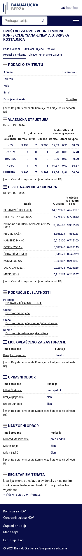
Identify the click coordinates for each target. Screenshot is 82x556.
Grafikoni (28, 49)
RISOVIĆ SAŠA (12, 233)
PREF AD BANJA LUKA (17, 216)
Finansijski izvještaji (51, 54)
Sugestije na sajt (14, 526)
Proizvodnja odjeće (17, 313)
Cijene (40, 49)
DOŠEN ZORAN (13, 247)
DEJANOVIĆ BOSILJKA (17, 210)
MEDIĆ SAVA (11, 274)
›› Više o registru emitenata (21, 494)
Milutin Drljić (10, 445)
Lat (63, 7)
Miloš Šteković (12, 390)
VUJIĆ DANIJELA (13, 267)
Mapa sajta (11, 532)
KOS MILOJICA (12, 260)
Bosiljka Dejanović (14, 355)
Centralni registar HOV (18, 517)
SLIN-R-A (71, 99)
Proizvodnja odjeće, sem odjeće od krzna (31, 323)
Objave (32, 54)
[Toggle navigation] (76, 20)
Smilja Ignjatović (13, 397)
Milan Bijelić (10, 452)
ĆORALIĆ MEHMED (15, 254)
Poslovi (50, 49)
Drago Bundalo (12, 403)
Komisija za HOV (14, 511)
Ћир (69, 7)
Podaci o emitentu (14, 54)
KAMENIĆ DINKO (13, 240)
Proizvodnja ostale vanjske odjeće (26, 333)
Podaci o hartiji (12, 49)
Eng (75, 7)
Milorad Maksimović (16, 439)
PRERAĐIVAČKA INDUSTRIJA (23, 303)
